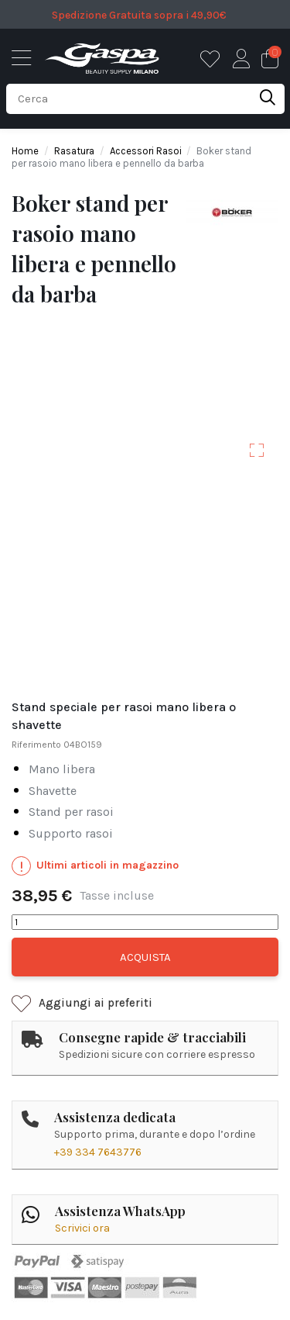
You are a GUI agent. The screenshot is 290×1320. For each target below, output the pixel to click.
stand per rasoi (71, 812)
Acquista (145, 957)
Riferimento (36, 744)
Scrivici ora (82, 1228)
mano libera (62, 769)
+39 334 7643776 (98, 1152)
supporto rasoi (71, 834)
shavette (53, 791)
